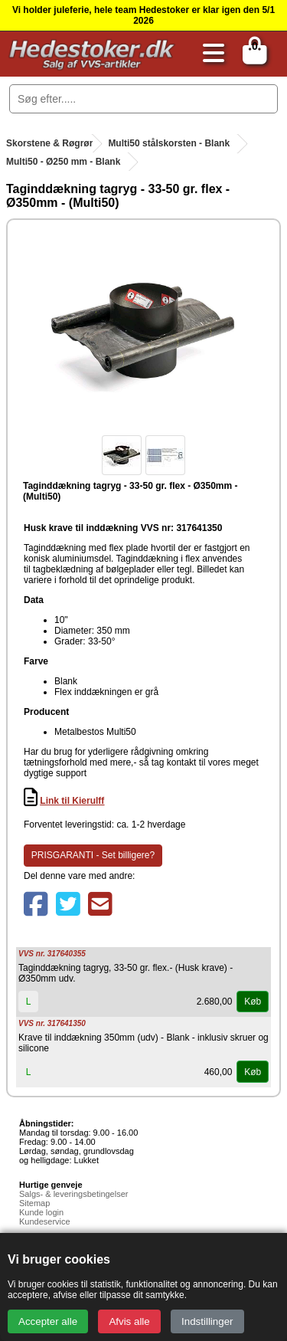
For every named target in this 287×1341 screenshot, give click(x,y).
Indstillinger (207, 1321)
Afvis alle (129, 1321)
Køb (252, 1001)
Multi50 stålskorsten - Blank (169, 143)
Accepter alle (47, 1321)
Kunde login (41, 1212)
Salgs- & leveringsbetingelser (73, 1193)
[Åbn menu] (209, 54)
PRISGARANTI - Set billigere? (93, 855)
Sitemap (34, 1203)
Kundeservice (44, 1221)
